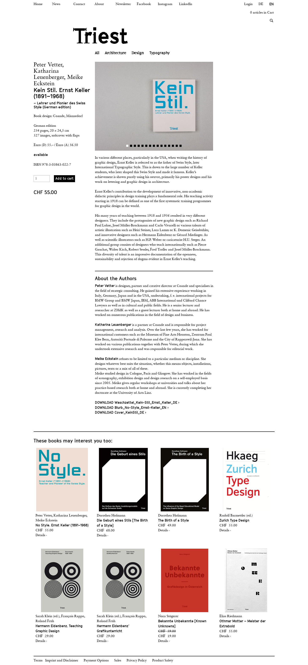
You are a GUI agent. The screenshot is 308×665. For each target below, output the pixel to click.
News (56, 4)
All (97, 53)
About (99, 4)
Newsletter (123, 4)
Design (138, 53)
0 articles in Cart (262, 12)
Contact (79, 4)
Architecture (115, 53)
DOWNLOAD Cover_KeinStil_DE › (120, 412)
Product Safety (162, 660)
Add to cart (64, 178)
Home (38, 4)
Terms (38, 660)
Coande (58, 116)
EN (271, 4)
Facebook (144, 4)
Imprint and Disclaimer (61, 660)
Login (248, 4)
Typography (159, 53)
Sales (117, 660)
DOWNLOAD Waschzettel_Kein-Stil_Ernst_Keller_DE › (137, 403)
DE (261, 4)
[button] (124, 106)
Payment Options (96, 660)
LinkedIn (185, 4)
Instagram (165, 4)
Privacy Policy (137, 660)
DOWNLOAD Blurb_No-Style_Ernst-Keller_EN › (131, 408)
